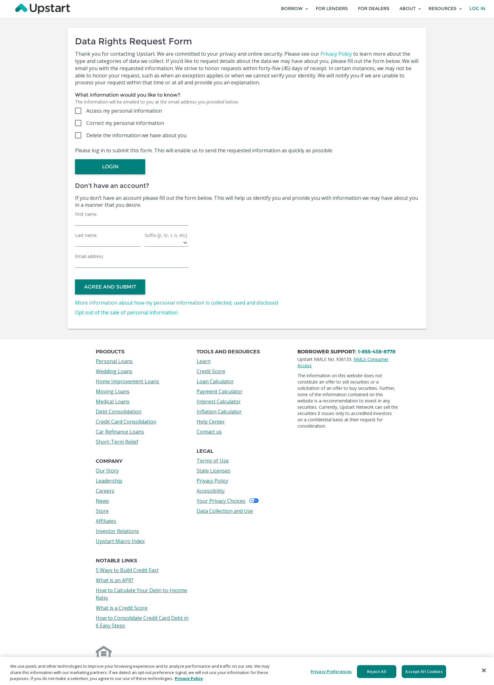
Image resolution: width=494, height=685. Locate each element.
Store (102, 511)
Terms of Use (213, 460)
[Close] (484, 670)
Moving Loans (112, 391)
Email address (89, 256)
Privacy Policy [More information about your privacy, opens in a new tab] (189, 678)
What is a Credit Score (121, 607)
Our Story (107, 470)
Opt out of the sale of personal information (126, 312)
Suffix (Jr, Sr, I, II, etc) (166, 235)
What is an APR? (115, 580)
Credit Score (211, 371)
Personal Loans (114, 361)
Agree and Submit (110, 287)
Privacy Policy (336, 53)
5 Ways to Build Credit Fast (127, 570)
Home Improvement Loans (127, 381)
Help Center (211, 421)
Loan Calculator (215, 381)
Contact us (209, 431)
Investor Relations (117, 531)
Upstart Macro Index (120, 541)
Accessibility (211, 490)
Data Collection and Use (225, 511)
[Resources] (443, 9)
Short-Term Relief (117, 441)
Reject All (376, 671)
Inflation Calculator (219, 411)
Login (110, 167)
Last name (86, 235)
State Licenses (213, 470)
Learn (203, 361)
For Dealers (373, 8)
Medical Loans (112, 401)
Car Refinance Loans (120, 431)
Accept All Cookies (423, 671)
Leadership (109, 480)
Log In (477, 8)
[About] (408, 9)
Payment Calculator (220, 391)
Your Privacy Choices (228, 500)
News (102, 500)
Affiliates (106, 521)
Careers (105, 490)
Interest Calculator (219, 401)
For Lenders (332, 8)
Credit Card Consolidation (126, 421)
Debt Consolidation (118, 411)
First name (86, 214)
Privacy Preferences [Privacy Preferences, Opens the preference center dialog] (331, 671)
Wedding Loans (114, 371)
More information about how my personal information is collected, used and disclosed (176, 302)
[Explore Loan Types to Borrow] (293, 9)
